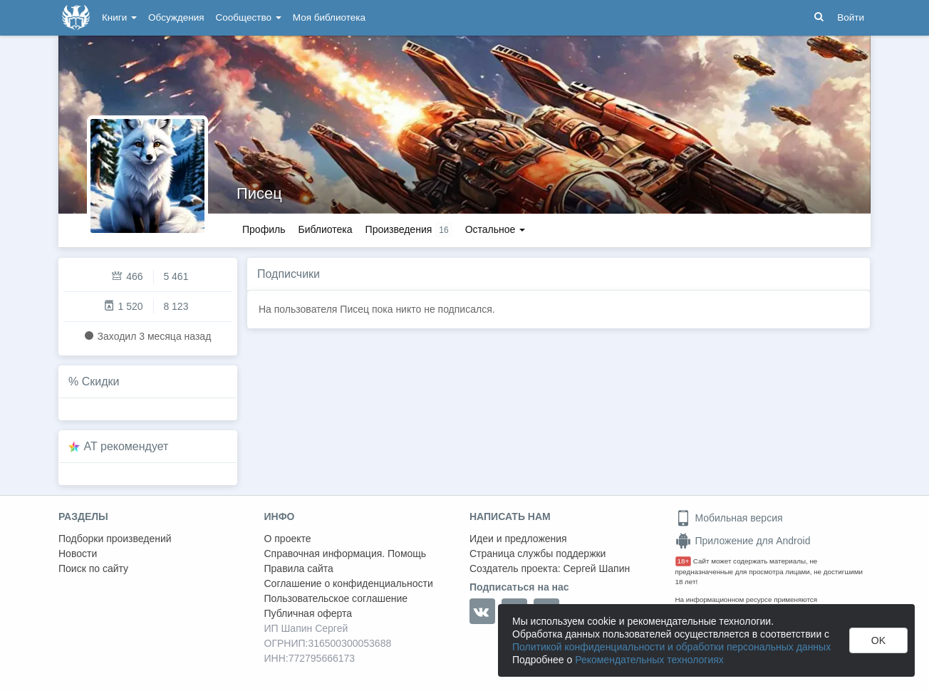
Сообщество (248, 17)
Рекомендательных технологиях (649, 659)
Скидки (101, 381)
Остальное (495, 229)
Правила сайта (298, 568)
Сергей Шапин (596, 568)
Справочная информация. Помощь (345, 553)
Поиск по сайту (93, 568)
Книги (119, 17)
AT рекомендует (126, 446)
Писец (259, 193)
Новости (77, 553)
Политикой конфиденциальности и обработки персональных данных (671, 647)
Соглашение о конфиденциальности (348, 583)
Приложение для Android (743, 541)
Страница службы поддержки (537, 553)
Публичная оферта (308, 613)
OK (878, 640)
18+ (684, 561)
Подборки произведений (115, 538)
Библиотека (325, 229)
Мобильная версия (729, 518)
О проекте (287, 538)
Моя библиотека (329, 17)
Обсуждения (176, 17)
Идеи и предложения (518, 538)
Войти (850, 17)
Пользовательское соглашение (336, 598)
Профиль (263, 229)
